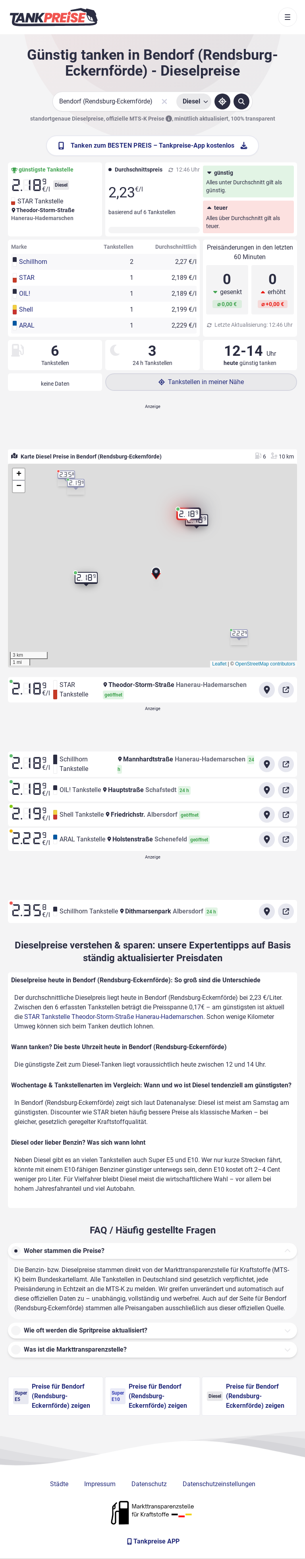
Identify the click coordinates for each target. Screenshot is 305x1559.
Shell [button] (26, 309)
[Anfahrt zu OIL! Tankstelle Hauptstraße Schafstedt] (267, 790)
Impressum (100, 1484)
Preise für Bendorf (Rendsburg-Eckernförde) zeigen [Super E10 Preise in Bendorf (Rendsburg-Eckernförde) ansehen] (148, 1396)
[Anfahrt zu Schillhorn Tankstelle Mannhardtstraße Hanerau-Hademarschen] (267, 764)
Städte (59, 1484)
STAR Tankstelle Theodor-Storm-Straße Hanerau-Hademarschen (113, 1016)
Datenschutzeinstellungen (219, 1484)
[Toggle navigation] (287, 17)
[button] (156, 576)
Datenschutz (149, 1484)
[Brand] (53, 17)
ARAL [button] (27, 325)
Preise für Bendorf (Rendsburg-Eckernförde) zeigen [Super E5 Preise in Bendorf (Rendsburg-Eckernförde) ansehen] (51, 1396)
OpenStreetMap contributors (265, 664)
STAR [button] (27, 277)
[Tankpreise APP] (152, 1541)
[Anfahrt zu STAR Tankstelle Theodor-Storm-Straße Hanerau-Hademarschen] (267, 690)
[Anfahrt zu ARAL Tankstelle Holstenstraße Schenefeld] (267, 839)
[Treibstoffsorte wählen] (193, 101)
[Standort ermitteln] (222, 101)
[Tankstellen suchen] (241, 101)
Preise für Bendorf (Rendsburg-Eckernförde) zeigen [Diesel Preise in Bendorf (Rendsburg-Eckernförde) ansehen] (245, 1396)
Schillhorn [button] (33, 261)
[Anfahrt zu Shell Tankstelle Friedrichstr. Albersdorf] (267, 815)
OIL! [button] (24, 293)
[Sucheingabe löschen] (164, 101)
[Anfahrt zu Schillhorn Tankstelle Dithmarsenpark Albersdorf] (267, 911)
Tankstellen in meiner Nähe (201, 382)
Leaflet (219, 664)
